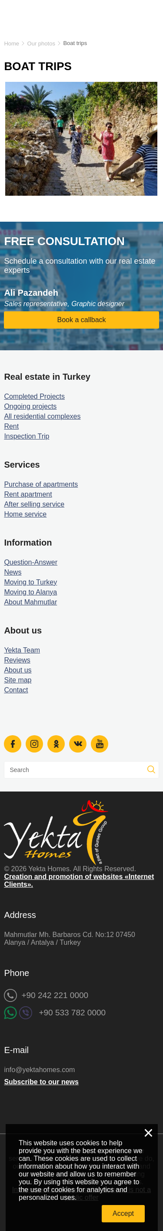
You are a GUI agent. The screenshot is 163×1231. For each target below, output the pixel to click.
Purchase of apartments (41, 484)
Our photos (41, 43)
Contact (16, 690)
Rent (11, 426)
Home (11, 43)
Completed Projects (34, 396)
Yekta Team (22, 650)
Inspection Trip (26, 436)
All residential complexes (42, 416)
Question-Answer (30, 562)
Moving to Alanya (30, 592)
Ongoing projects (30, 406)
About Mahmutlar (30, 602)
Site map (17, 680)
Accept (123, 1213)
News (12, 572)
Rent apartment (28, 494)
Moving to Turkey (30, 582)
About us (17, 670)
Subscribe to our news (41, 1082)
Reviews (17, 660)
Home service (25, 514)
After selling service (34, 504)
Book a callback (81, 319)
